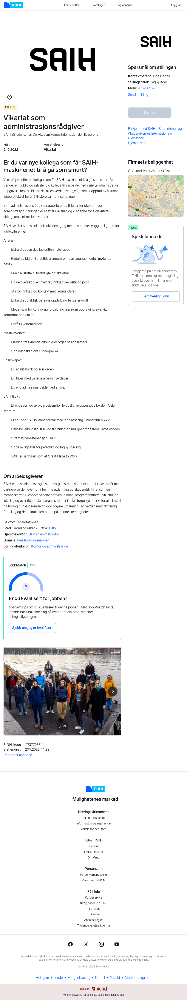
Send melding (138, 95)
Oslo (52, 528)
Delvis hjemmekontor (43, 534)
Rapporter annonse (17, 755)
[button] (9, 98)
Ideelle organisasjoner (33, 540)
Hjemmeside (137, 143)
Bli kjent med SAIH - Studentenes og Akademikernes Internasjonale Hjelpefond (155, 133)
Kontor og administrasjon (49, 546)
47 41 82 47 (147, 88)
